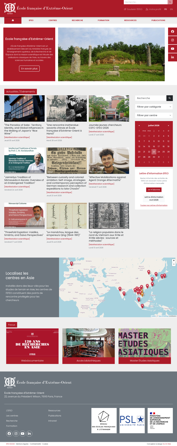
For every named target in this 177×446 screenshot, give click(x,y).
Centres (53, 20)
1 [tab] (88, 367)
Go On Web (167, 444)
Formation (103, 20)
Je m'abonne (154, 189)
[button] (137, 292)
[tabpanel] (32, 346)
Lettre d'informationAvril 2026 (154, 198)
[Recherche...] (146, 2)
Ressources (130, 20)
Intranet (52, 420)
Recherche (77, 20)
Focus (11, 324)
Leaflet (154, 316)
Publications (158, 20)
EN (171, 9)
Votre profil (153, 9)
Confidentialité (35, 444)
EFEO (31, 20)
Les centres (12, 415)
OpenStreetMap (163, 316)
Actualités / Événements (20, 91)
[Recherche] (151, 98)
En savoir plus (29, 68)
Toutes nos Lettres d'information (153, 205)
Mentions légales (22, 444)
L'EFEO (9, 410)
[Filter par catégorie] (154, 107)
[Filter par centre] (154, 115)
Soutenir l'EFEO (133, 9)
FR (165, 9)
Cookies (45, 444)
